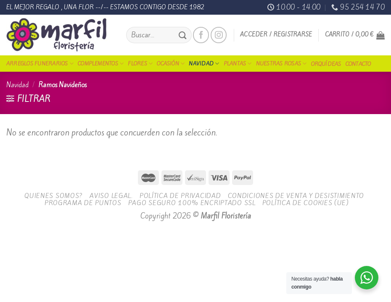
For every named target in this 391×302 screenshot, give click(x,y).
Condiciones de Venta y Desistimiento (296, 195)
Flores (140, 64)
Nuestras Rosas (281, 64)
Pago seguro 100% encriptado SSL (192, 202)
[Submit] (182, 35)
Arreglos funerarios (40, 64)
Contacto (358, 64)
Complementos (101, 64)
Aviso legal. (111, 195)
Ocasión (171, 64)
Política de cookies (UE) (305, 202)
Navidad (204, 64)
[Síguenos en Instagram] (219, 35)
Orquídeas (326, 64)
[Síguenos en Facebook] (201, 35)
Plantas (238, 64)
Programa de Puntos (83, 202)
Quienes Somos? (53, 195)
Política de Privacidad (180, 195)
